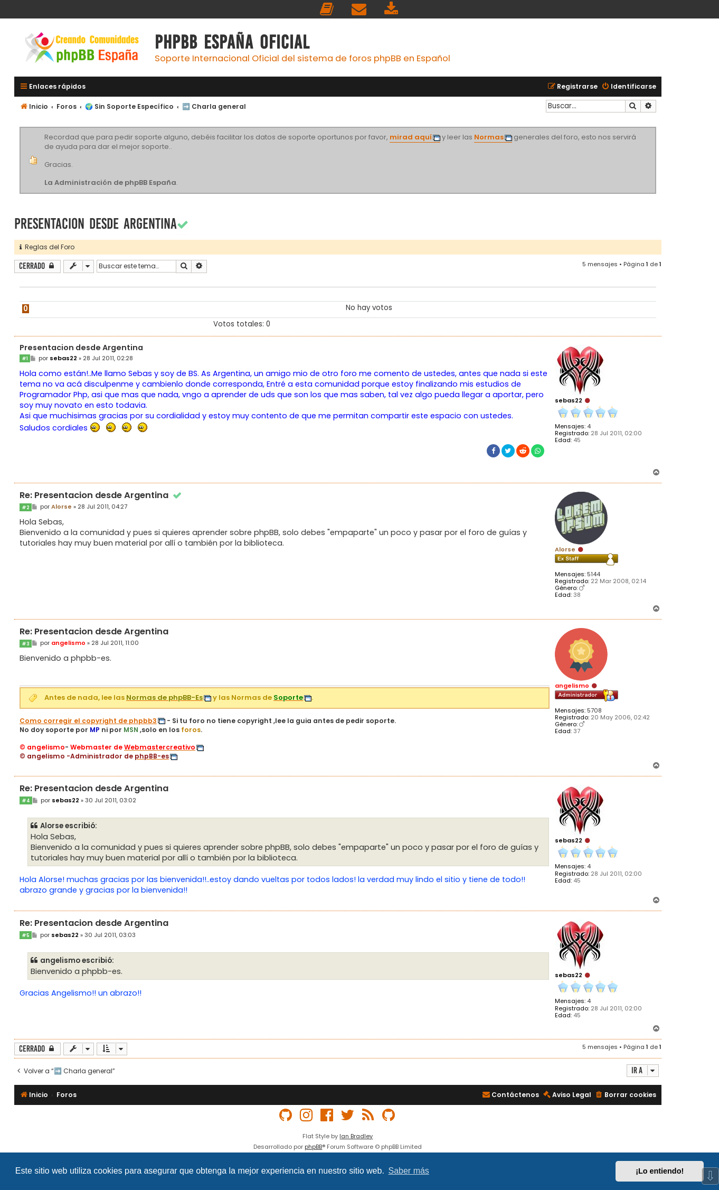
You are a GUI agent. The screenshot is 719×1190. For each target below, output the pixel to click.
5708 (594, 710)
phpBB (313, 1146)
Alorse (565, 549)
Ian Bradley (356, 1136)
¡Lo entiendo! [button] (660, 1171)
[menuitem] (327, 9)
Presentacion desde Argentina (95, 223)
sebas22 (568, 400)
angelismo (572, 685)
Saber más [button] (409, 1170)
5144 (593, 574)
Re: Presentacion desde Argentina (101, 495)
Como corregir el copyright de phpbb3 (88, 721)
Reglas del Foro (47, 246)
